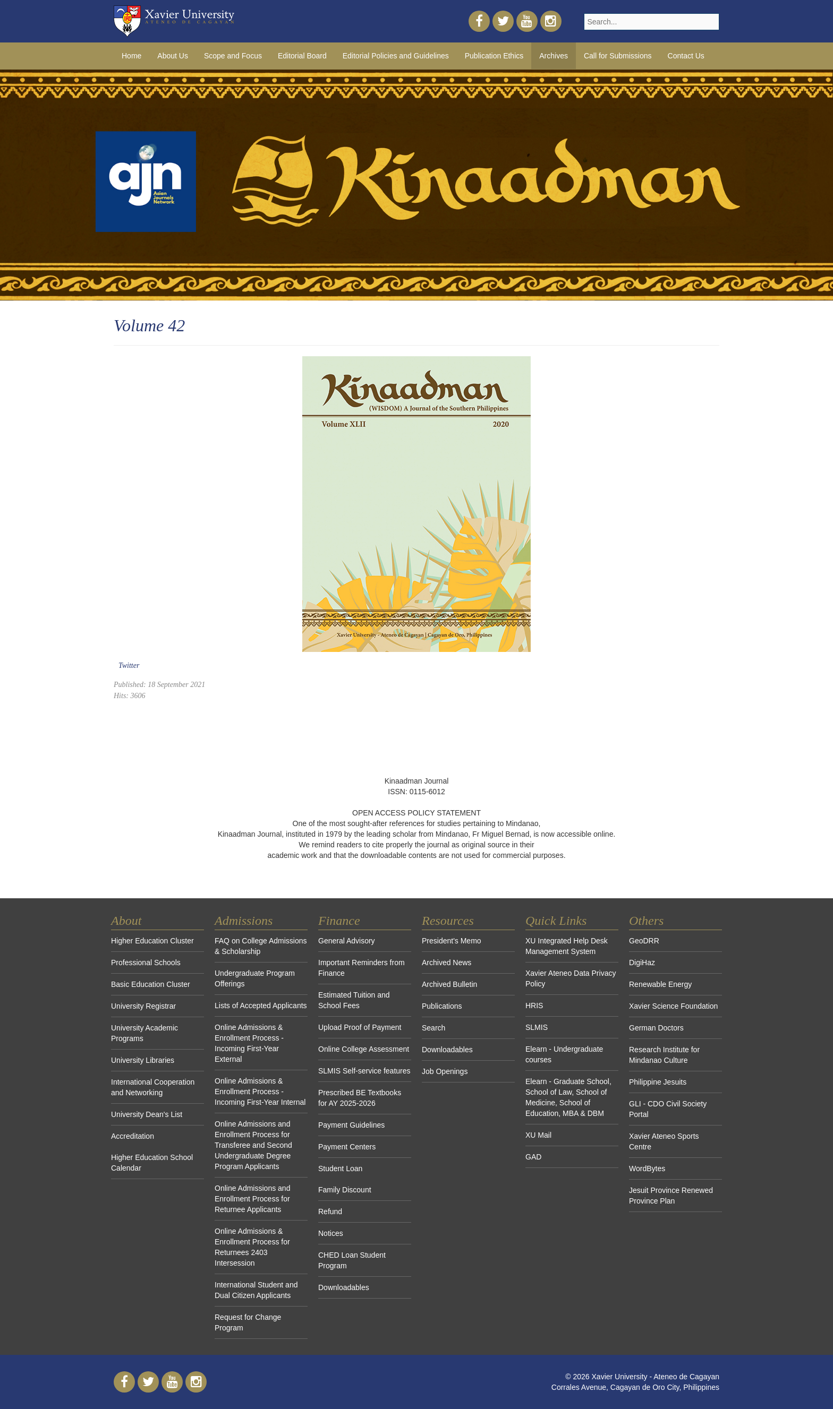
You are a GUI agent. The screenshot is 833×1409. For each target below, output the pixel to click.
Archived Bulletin (449, 984)
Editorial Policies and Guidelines (396, 55)
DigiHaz (642, 962)
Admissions (244, 920)
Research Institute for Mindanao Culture (664, 1054)
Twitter (128, 665)
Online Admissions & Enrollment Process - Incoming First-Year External (249, 1043)
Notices (330, 1233)
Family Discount (344, 1189)
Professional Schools (146, 962)
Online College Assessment (363, 1049)
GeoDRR (644, 941)
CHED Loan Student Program (352, 1260)
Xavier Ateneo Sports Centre (664, 1141)
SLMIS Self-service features (364, 1071)
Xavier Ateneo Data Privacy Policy (570, 978)
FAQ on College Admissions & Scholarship (261, 946)
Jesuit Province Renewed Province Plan (671, 1195)
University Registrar (143, 1006)
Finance (339, 920)
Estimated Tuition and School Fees (354, 1000)
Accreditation (132, 1136)
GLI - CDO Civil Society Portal (668, 1109)
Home (131, 55)
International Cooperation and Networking (152, 1087)
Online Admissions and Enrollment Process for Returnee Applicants (252, 1199)
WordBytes (647, 1168)
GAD (533, 1157)
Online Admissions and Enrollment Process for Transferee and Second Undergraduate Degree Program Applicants (253, 1145)
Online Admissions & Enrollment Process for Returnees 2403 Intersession (252, 1247)
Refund (330, 1211)
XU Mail (538, 1135)
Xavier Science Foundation (673, 1006)
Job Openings (445, 1071)
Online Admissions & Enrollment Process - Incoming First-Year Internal (260, 1091)
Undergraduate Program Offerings (255, 978)
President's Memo (451, 941)
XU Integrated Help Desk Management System (566, 946)
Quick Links (555, 920)
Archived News (446, 962)
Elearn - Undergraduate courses (564, 1054)
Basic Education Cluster (150, 984)
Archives (553, 55)
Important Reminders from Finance (361, 967)
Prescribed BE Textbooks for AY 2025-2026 (359, 1097)
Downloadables (343, 1287)
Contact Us (686, 55)
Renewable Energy (660, 984)
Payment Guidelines (351, 1125)
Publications (442, 1006)
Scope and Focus (233, 55)
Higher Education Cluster (152, 941)
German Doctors (656, 1028)
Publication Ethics (494, 55)
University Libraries (142, 1060)
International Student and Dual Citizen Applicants (256, 1290)
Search (433, 1028)
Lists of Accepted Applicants (261, 1005)
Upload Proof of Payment (359, 1027)
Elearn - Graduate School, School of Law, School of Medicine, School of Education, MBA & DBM (568, 1097)
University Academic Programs (144, 1033)
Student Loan (340, 1168)
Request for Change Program (248, 1322)
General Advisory (346, 941)
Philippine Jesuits (657, 1082)
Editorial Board (302, 55)
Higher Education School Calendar (152, 1162)
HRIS (534, 1005)
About (126, 920)
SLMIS (536, 1027)
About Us (172, 55)
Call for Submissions (618, 55)
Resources (448, 920)
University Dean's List (146, 1114)
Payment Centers (347, 1146)
